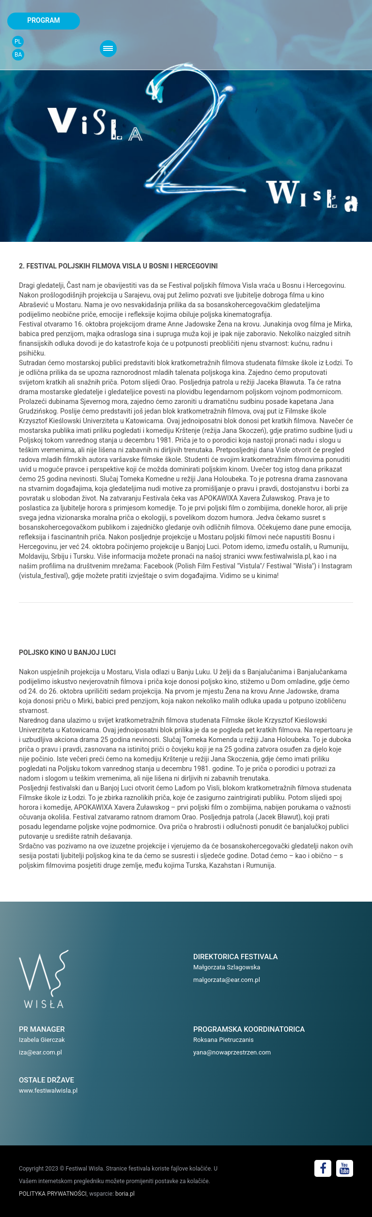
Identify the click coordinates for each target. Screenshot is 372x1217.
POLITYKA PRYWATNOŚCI (53, 1193)
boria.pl (125, 1193)
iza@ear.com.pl (40, 1052)
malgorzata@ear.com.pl (226, 979)
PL (18, 41)
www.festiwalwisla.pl (48, 1090)
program (43, 20)
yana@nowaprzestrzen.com (232, 1052)
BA (18, 54)
